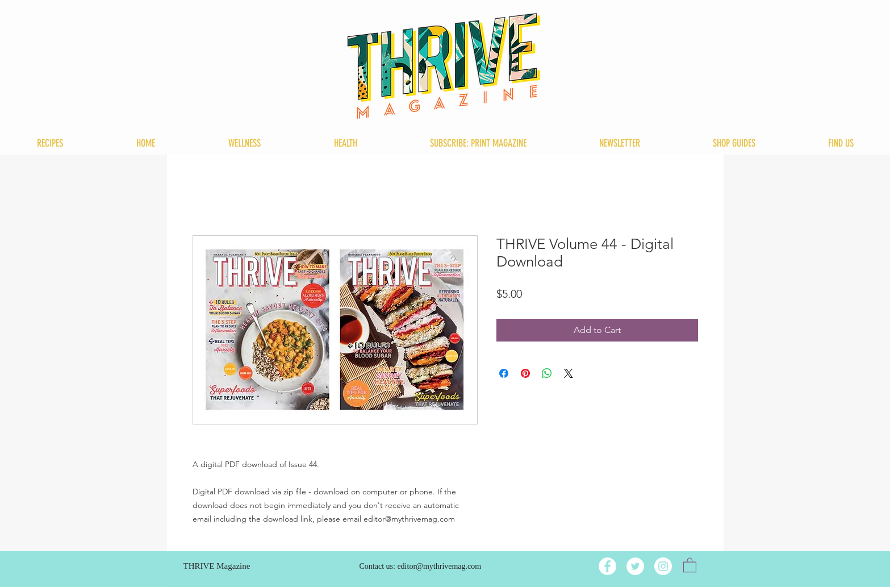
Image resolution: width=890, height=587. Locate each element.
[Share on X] (568, 373)
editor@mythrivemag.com (439, 566)
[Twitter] (635, 566)
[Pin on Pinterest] (525, 373)
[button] (689, 564)
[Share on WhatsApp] (547, 373)
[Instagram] (663, 566)
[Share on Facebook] (504, 373)
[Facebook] (607, 566)
